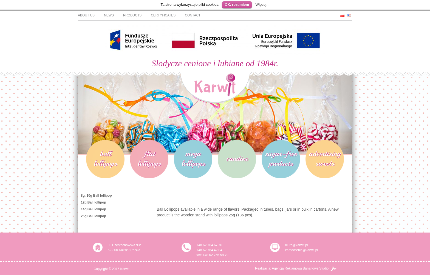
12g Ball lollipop (93, 202)
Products (132, 15)
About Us (86, 15)
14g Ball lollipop (93, 209)
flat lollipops (149, 158)
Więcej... (262, 4)
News (109, 15)
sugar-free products (281, 158)
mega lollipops (193, 158)
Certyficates (163, 15)
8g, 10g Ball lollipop (96, 195)
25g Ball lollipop (93, 216)
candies (237, 158)
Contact (192, 15)
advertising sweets (325, 158)
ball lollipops (105, 158)
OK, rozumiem (237, 4)
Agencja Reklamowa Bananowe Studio (304, 268)
